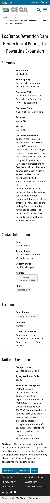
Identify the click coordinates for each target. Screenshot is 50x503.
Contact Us (35, 2)
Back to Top (8, 477)
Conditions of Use (34, 477)
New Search (24, 470)
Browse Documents (35, 486)
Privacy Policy (9, 481)
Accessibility (31, 481)
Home (4, 17)
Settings (44, 2)
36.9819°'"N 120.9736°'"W (27, 316)
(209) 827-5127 (23, 290)
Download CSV (9, 470)
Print (34, 470)
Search (13, 17)
